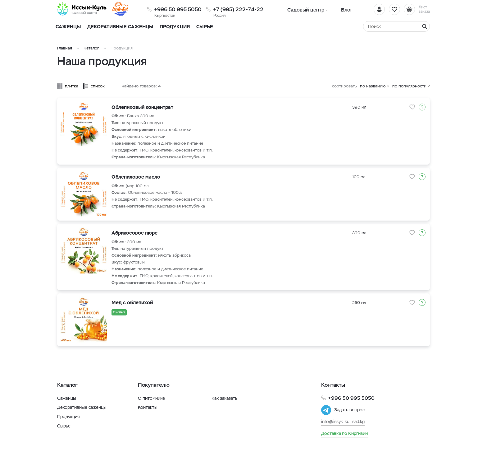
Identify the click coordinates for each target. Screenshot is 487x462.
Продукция (175, 27)
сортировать (344, 86)
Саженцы (66, 398)
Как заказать (224, 398)
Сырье (64, 426)
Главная (64, 48)
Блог (337, 9)
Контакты (147, 407)
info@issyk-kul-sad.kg (343, 421)
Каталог (91, 48)
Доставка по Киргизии (344, 433)
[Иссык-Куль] (85, 9)
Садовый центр (302, 9)
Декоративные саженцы (120, 27)
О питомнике (151, 398)
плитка (71, 86)
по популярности (409, 86)
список (98, 86)
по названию (373, 86)
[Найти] (424, 26)
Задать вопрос (349, 410)
